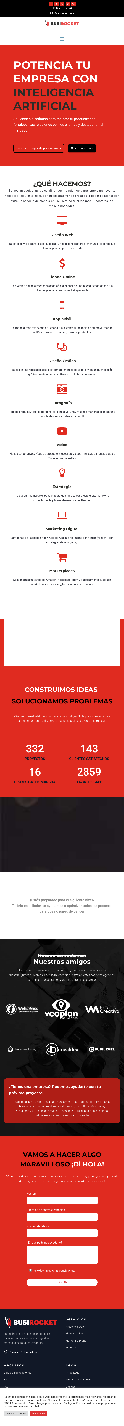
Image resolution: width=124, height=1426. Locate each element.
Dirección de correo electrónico (62, 1213)
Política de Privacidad (79, 1379)
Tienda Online (74, 1333)
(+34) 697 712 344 (62, 8)
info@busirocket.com (62, 13)
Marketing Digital (76, 1340)
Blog (6, 1379)
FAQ (6, 1386)
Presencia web (75, 1326)
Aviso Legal (73, 1372)
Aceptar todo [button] (38, 1413)
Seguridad (72, 1347)
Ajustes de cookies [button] (16, 1413)
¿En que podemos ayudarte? (62, 1252)
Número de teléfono (62, 1230)
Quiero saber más (82, 148)
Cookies (71, 1386)
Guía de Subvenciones (17, 1372)
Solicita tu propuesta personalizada (39, 148)
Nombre (62, 1197)
